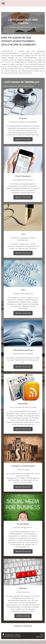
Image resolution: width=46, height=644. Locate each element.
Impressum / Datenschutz (23, 626)
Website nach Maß (23, 616)
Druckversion (8, 635)
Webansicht (40, 636)
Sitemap (17, 635)
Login (42, 634)
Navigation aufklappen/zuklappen (23, 3)
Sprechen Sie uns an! (23, 139)
